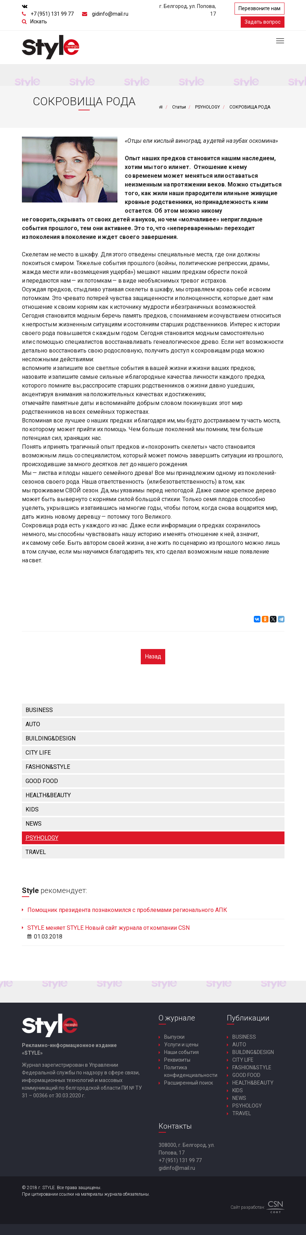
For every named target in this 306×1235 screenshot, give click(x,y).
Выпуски (174, 1037)
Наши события (181, 1052)
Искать (38, 21)
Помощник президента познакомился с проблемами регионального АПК (127, 909)
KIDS (32, 809)
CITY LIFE (38, 752)
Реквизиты (177, 1060)
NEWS (34, 823)
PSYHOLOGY (42, 837)
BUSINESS (39, 710)
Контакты (175, 1126)
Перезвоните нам (259, 8)
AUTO (33, 724)
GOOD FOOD (42, 781)
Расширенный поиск (188, 1083)
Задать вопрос (262, 22)
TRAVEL (36, 852)
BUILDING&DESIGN (50, 738)
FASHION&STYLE (48, 766)
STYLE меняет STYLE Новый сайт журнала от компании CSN (108, 927)
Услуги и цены (181, 1044)
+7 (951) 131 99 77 (52, 14)
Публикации (248, 1018)
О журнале (177, 1018)
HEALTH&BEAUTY (48, 795)
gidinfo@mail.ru (110, 14)
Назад (153, 656)
